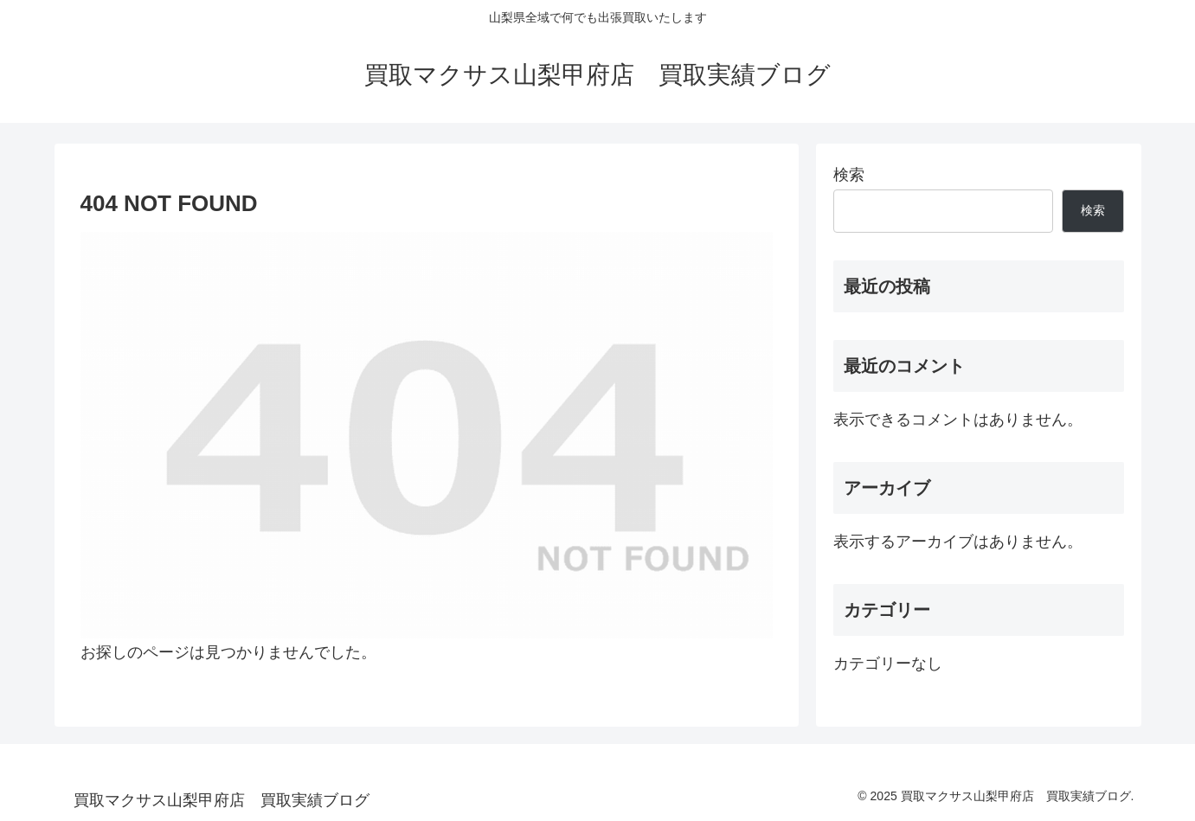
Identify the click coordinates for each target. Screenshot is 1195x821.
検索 (848, 174)
